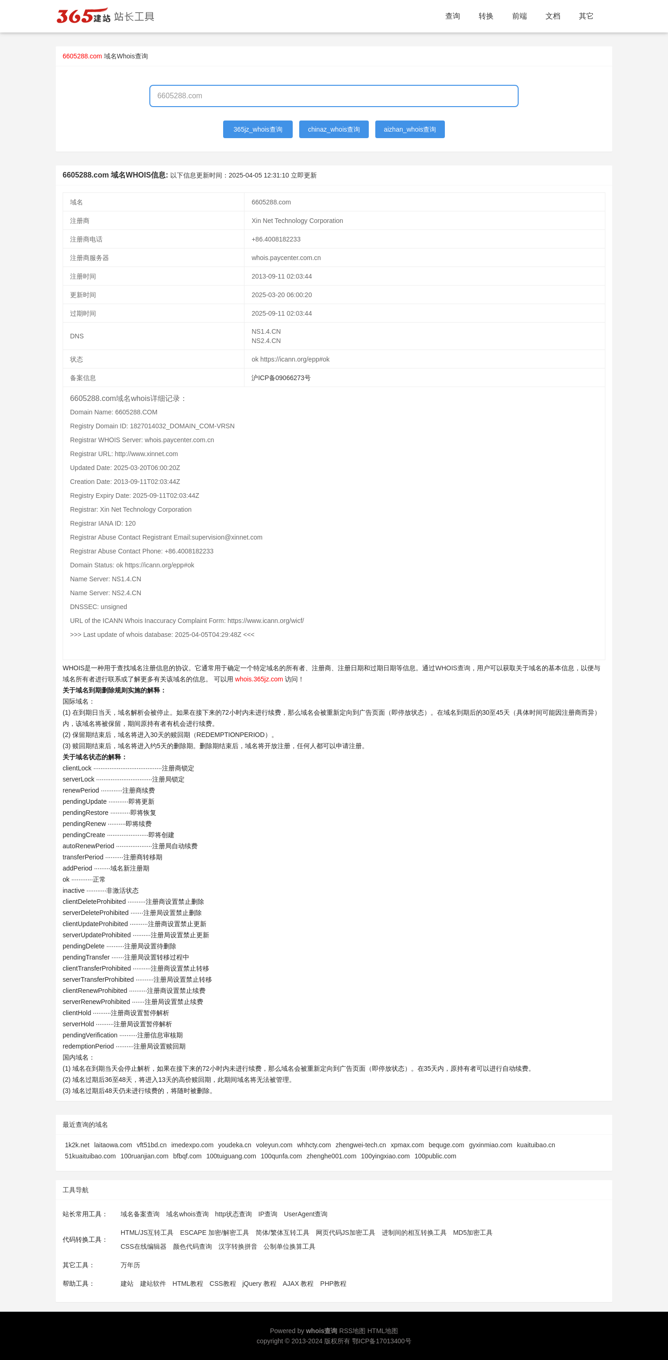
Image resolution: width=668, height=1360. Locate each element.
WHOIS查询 (452, 668)
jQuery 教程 (259, 1283)
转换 (486, 16)
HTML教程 (188, 1283)
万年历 (130, 1265)
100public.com (435, 1156)
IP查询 (267, 1214)
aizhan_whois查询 (410, 129)
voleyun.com (274, 1145)
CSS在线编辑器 (144, 1246)
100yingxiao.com (385, 1156)
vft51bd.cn (152, 1145)
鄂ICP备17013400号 (381, 1341)
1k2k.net (77, 1145)
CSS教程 (223, 1283)
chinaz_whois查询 (334, 129)
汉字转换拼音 (237, 1246)
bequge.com (446, 1145)
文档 (553, 16)
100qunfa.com (281, 1156)
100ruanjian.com (145, 1156)
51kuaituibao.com (90, 1156)
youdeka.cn (234, 1145)
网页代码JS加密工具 (345, 1232)
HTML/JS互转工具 (147, 1232)
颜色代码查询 (192, 1246)
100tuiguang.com (231, 1156)
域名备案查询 (140, 1214)
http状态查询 (233, 1214)
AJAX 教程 (298, 1283)
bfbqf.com (187, 1156)
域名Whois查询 (126, 56)
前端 (519, 16)
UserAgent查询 (306, 1214)
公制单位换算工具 (289, 1246)
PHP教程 (333, 1283)
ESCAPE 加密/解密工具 (214, 1232)
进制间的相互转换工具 (414, 1232)
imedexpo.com (192, 1145)
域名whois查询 (187, 1214)
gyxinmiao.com (490, 1145)
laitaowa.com (113, 1145)
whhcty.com (314, 1145)
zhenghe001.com (331, 1156)
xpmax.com (407, 1145)
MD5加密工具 (473, 1232)
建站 (127, 1283)
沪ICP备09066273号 (281, 377)
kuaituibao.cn (536, 1145)
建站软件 (153, 1283)
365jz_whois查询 (258, 129)
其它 (586, 16)
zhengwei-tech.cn (360, 1145)
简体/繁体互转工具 (282, 1232)
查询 (452, 16)
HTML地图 (382, 1331)
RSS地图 (352, 1331)
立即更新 (304, 175)
